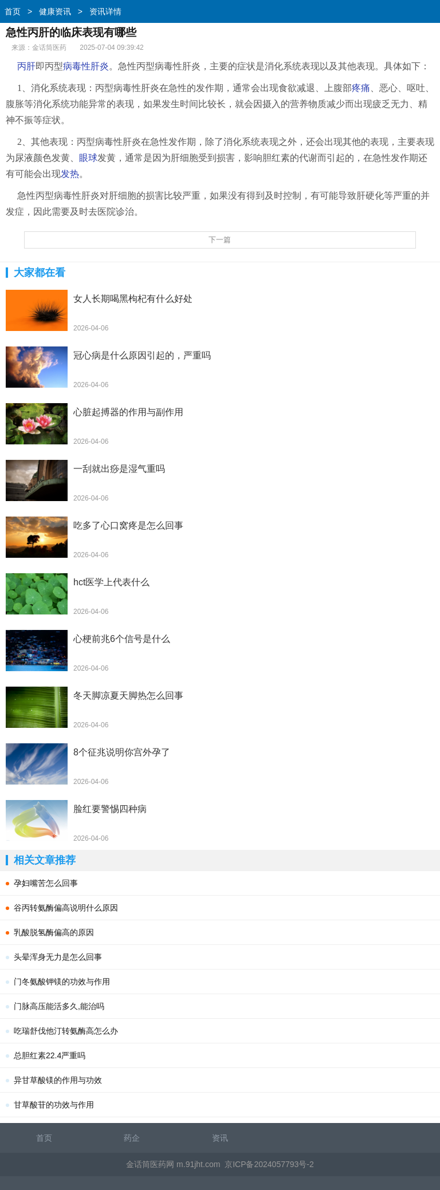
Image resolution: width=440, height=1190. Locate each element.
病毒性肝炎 (86, 66)
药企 (132, 1137)
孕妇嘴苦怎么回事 (46, 883)
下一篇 (220, 239)
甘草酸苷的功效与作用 (54, 1104)
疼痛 (361, 88)
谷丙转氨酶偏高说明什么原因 (66, 907)
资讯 (220, 1137)
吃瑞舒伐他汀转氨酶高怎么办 (66, 1030)
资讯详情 (105, 11)
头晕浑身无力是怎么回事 (58, 957)
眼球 (88, 158)
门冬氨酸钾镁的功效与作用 (62, 981)
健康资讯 (55, 11)
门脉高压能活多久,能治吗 (59, 1006)
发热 (70, 174)
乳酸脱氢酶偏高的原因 (54, 932)
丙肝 (26, 66)
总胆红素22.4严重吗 (49, 1055)
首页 (13, 11)
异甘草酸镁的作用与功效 (58, 1080)
